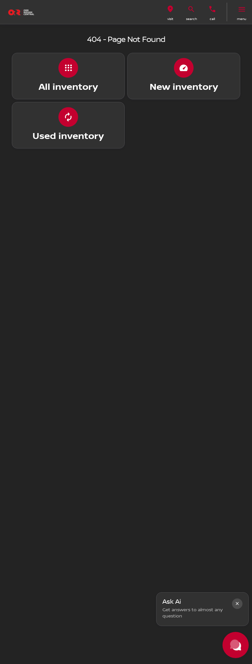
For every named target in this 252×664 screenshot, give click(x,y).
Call (212, 19)
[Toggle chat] (235, 645)
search (191, 19)
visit (170, 19)
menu (241, 19)
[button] (170, 12)
